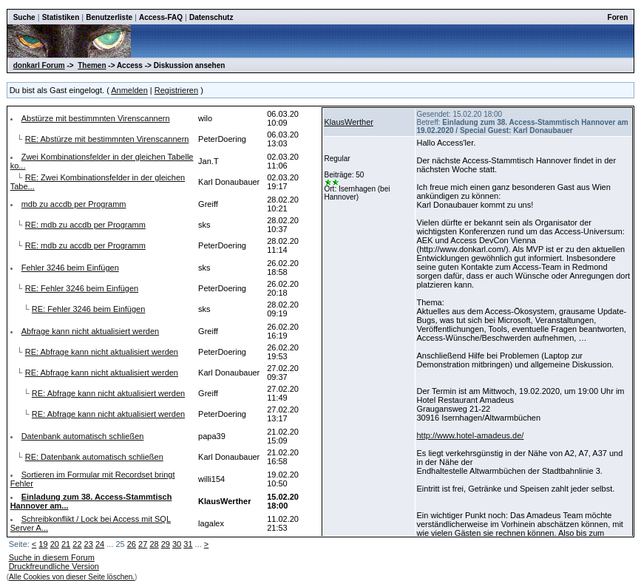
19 (42, 544)
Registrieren (176, 90)
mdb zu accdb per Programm (73, 204)
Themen (92, 65)
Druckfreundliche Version (54, 566)
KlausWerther (349, 122)
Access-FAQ (161, 17)
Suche (24, 17)
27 (142, 544)
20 (54, 544)
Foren (618, 17)
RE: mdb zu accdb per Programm (85, 224)
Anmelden (129, 90)
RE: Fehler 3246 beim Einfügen (81, 288)
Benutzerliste (109, 17)
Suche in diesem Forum (52, 557)
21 (65, 544)
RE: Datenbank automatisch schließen (94, 456)
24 (99, 544)
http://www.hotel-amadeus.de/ (470, 435)
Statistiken (61, 17)
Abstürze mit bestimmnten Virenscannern (95, 118)
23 (88, 544)
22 (76, 544)
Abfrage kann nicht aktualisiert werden (90, 331)
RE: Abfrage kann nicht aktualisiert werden (101, 351)
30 (176, 544)
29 (165, 544)
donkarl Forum (39, 65)
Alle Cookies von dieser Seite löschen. (72, 577)
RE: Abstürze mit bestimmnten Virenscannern (107, 139)
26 (131, 544)
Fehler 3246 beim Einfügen (70, 267)
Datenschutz (211, 17)
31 (187, 544)
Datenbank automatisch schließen (82, 436)
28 (153, 544)
